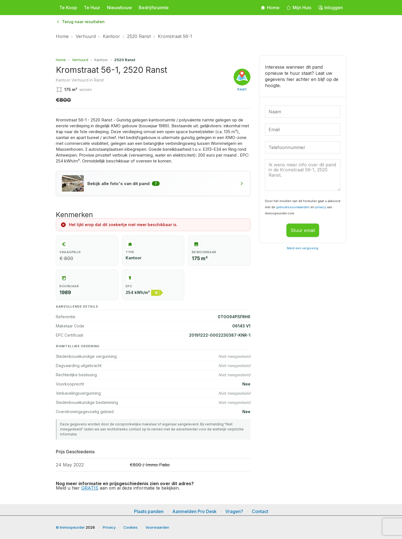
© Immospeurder (70, 527)
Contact (260, 511)
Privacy (109, 527)
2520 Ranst (139, 36)
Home (62, 36)
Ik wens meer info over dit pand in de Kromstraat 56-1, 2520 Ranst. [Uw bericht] (302, 175)
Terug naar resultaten (80, 21)
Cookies (130, 527)
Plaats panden (149, 511)
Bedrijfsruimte (154, 7)
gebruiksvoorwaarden (293, 207)
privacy (320, 207)
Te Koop (68, 7)
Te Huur (92, 7)
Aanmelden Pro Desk (194, 511)
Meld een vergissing (302, 248)
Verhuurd (86, 36)
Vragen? (234, 511)
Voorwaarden (157, 527)
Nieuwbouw (119, 7)
